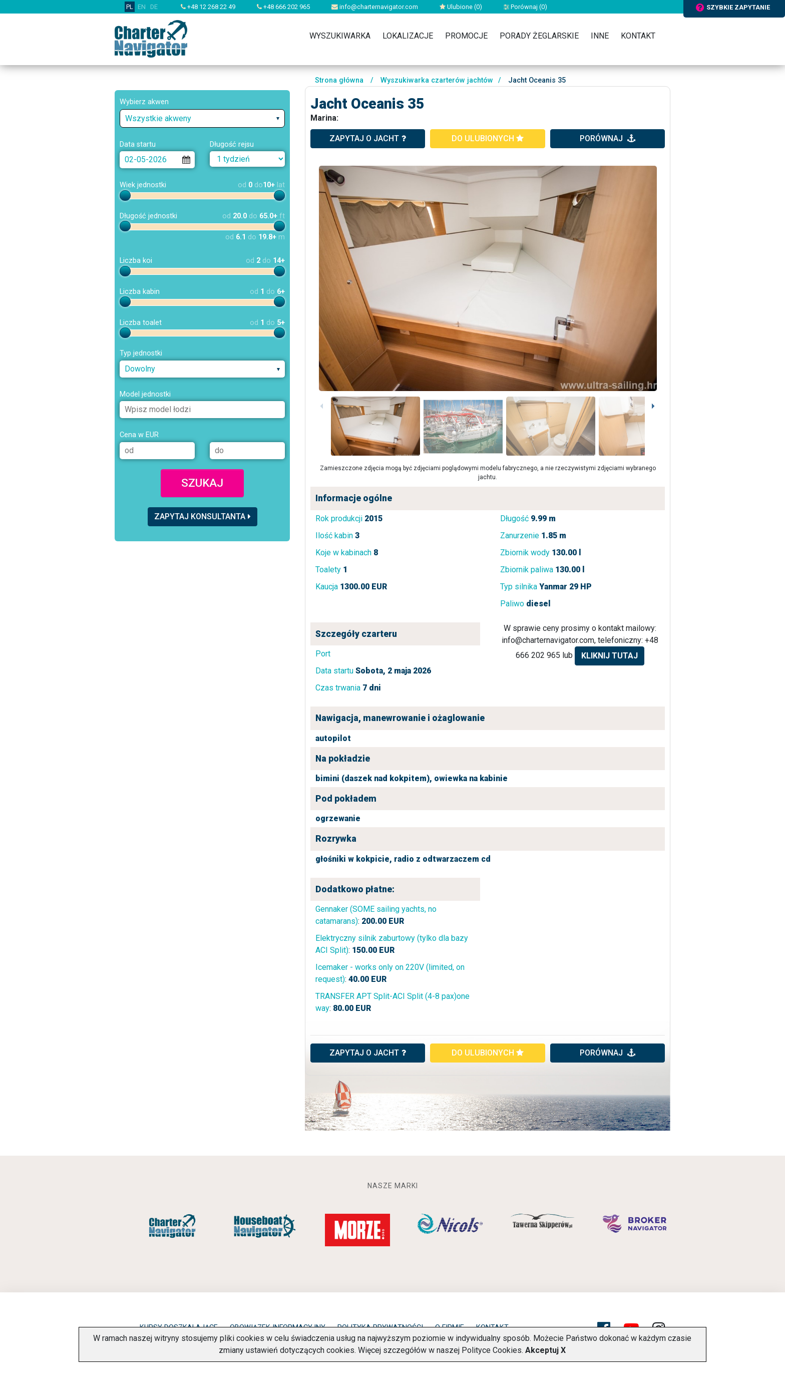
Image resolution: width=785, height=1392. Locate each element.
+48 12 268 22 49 (208, 7)
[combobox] (202, 118)
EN (142, 7)
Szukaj (202, 482)
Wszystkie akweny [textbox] (158, 118)
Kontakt (638, 36)
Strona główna (339, 80)
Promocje (466, 36)
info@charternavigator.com (374, 7)
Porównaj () (525, 7)
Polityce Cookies (492, 1350)
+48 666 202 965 (283, 7)
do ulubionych (488, 138)
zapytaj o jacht (367, 138)
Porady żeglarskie (539, 36)
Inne (600, 36)
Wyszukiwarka (339, 36)
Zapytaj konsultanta (202, 516)
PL (129, 7)
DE (154, 7)
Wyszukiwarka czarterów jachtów (436, 80)
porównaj (607, 138)
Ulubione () (461, 7)
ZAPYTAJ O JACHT (367, 1053)
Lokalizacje (407, 36)
